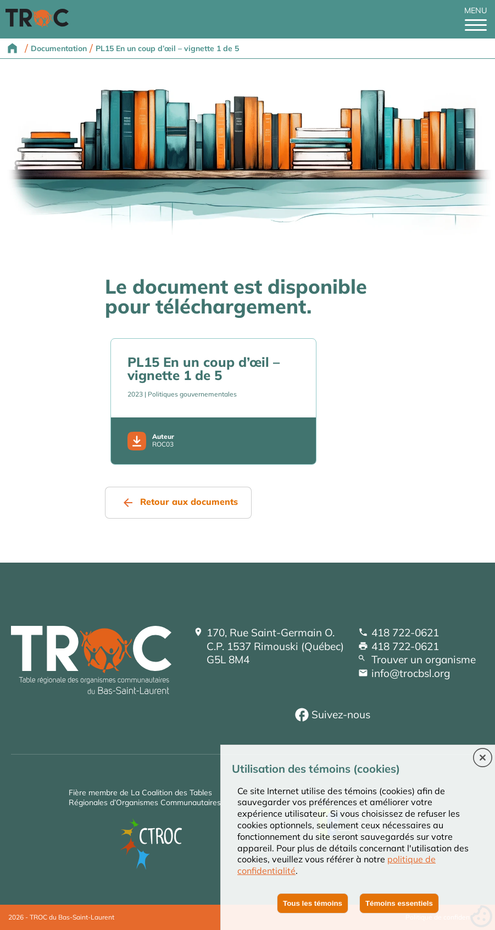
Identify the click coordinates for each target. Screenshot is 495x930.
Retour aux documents (189, 501)
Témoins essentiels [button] (399, 903)
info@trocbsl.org (410, 673)
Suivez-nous (341, 714)
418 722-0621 (405, 632)
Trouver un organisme (423, 659)
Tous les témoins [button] (312, 903)
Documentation (59, 48)
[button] (482, 758)
